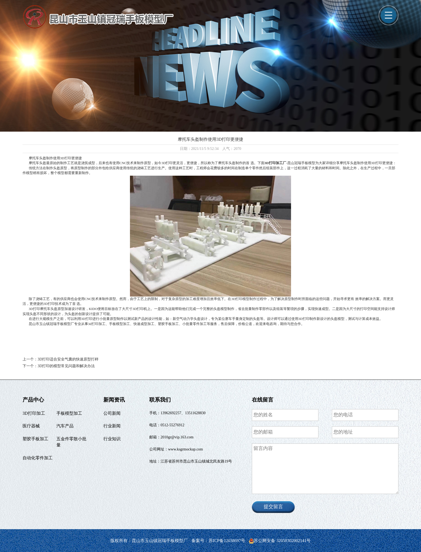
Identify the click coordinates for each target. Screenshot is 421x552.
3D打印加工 (34, 413)
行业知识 (112, 438)
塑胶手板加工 (35, 438)
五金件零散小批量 (71, 441)
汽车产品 (65, 426)
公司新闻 (112, 413)
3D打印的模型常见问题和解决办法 (66, 366)
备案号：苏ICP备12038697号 (218, 540)
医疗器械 (31, 426)
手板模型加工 (69, 413)
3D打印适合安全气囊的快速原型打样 (68, 359)
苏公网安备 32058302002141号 (280, 540)
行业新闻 (112, 426)
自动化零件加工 (38, 458)
